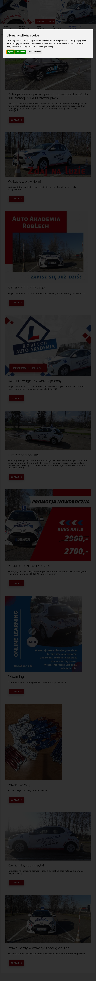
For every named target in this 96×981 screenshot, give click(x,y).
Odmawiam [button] (20, 52)
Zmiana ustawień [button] (34, 52)
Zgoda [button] (10, 52)
